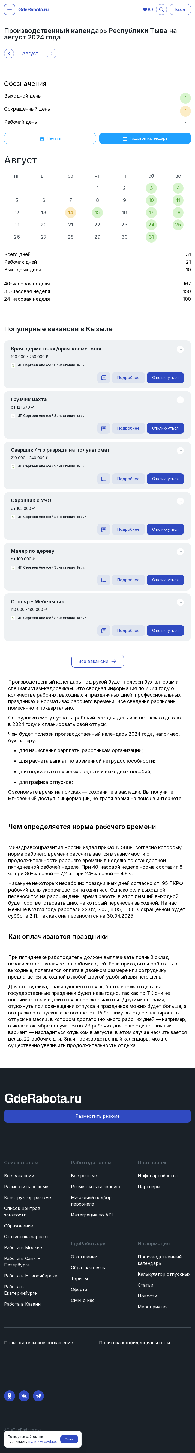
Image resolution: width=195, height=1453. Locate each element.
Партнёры (149, 1186)
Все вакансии (19, 1175)
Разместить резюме (26, 1186)
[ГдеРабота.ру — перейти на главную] (33, 9)
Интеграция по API (92, 1215)
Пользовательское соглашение (38, 1342)
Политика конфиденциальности (134, 1342)
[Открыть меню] (9, 9)
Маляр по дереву (33, 551)
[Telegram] (38, 1395)
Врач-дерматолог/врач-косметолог (56, 349)
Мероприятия (152, 1306)
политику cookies (42, 1441)
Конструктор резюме (27, 1197)
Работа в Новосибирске (30, 1275)
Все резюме (84, 1175)
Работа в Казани (22, 1304)
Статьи (145, 1285)
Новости (147, 1296)
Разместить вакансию (95, 1186)
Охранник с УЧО (31, 500)
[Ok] (9, 1395)
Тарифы (79, 1278)
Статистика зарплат (26, 1236)
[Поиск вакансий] (161, 9)
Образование (18, 1225)
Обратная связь (88, 1267)
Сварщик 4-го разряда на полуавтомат (60, 450)
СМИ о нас (83, 1300)
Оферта (79, 1289)
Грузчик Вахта (29, 399)
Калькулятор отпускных (164, 1274)
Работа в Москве (23, 1247)
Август (20, 160)
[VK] (24, 1395)
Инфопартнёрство (158, 1175)
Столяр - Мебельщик (37, 601)
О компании (84, 1256)
